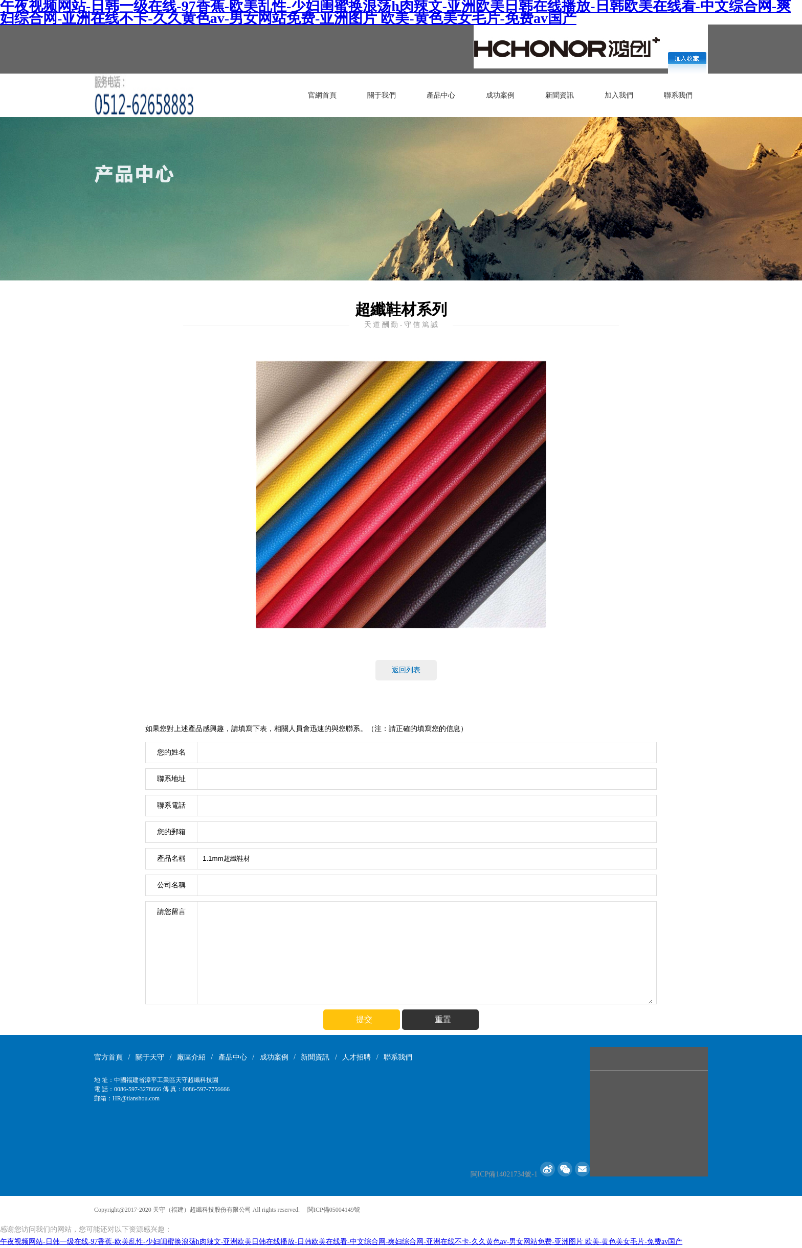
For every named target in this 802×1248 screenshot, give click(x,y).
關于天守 (150, 1057)
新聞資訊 (559, 95)
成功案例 (500, 95)
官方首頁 (108, 1057)
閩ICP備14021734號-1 (504, 1174)
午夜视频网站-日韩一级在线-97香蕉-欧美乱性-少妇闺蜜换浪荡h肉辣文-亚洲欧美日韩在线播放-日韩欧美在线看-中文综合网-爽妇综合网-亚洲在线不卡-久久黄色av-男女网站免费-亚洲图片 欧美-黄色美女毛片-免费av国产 (341, 1241)
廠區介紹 (191, 1057)
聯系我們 (678, 95)
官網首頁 (322, 95)
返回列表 (406, 670)
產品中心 (441, 95)
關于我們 (381, 95)
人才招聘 (356, 1057)
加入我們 (619, 95)
